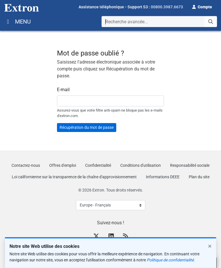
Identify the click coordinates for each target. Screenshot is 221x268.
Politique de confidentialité (170, 260)
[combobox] (159, 21)
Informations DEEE (163, 177)
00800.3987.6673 (167, 7)
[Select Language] (110, 205)
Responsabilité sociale (189, 165)
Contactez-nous (26, 165)
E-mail (63, 89)
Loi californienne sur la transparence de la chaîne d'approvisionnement (74, 177)
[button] (202, 6)
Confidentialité (98, 165)
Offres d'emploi (62, 165)
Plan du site (199, 177)
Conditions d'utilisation (140, 165)
